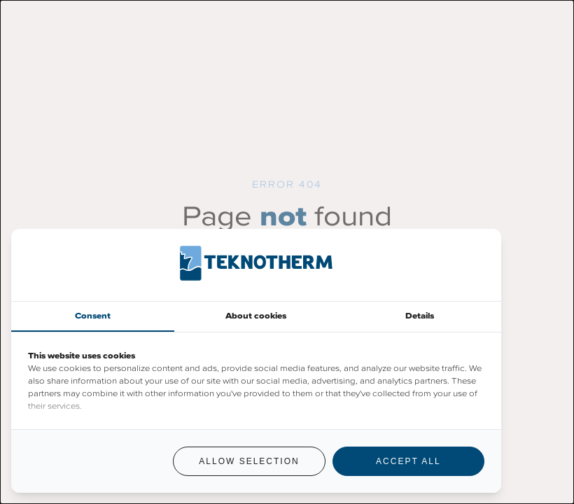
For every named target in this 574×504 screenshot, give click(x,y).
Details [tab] (419, 315)
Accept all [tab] (408, 461)
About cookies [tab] (255, 315)
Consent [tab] (93, 315)
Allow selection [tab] (249, 461)
